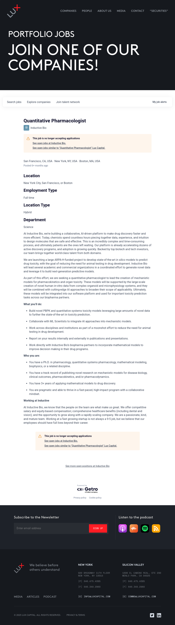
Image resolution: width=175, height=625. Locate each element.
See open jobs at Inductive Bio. (49, 143)
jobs (14, 102)
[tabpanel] (88, 328)
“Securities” (159, 11)
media (121, 11)
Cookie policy (95, 498)
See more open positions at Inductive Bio (88, 466)
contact (137, 11)
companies (38, 102)
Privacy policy (80, 498)
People (87, 11)
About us (104, 11)
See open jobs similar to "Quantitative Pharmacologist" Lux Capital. (69, 147)
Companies (68, 11)
